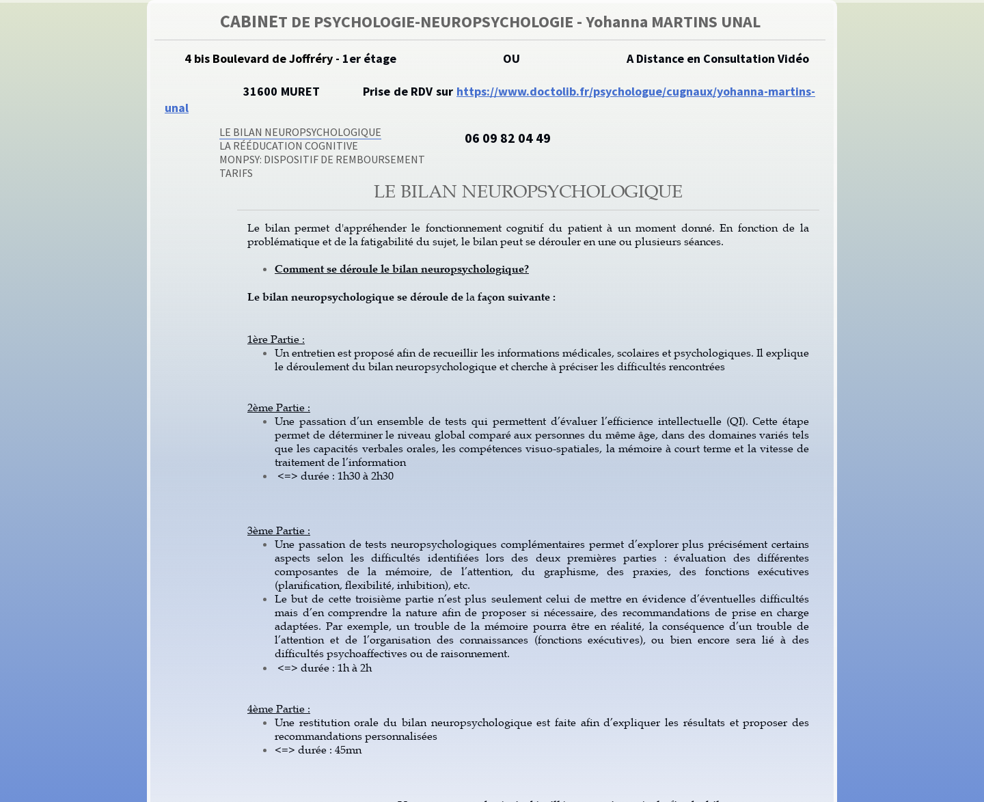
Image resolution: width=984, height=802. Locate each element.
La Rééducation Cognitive (288, 145)
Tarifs (236, 173)
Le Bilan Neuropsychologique (300, 132)
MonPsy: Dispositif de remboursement (322, 159)
